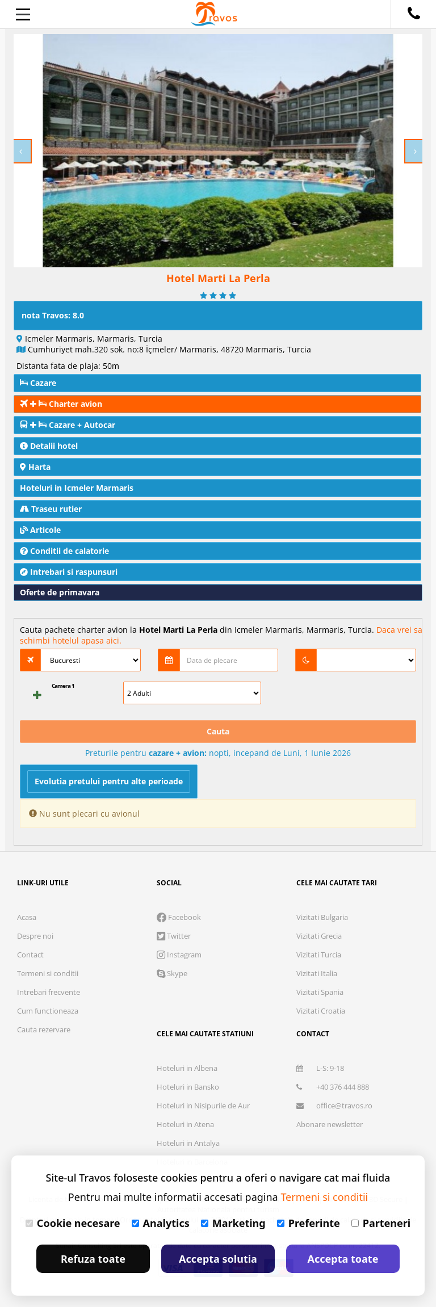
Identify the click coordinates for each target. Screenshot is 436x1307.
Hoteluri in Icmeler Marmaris (76, 487)
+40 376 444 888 (332, 1087)
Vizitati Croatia (320, 1011)
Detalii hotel (49, 445)
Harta (35, 466)
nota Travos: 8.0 (53, 315)
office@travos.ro (334, 1105)
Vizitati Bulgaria (322, 917)
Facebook (179, 917)
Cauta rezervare (43, 1029)
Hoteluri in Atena (185, 1124)
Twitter (174, 936)
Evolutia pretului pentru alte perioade (109, 781)
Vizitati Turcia (318, 954)
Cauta (218, 731)
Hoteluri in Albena (187, 1068)
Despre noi (35, 936)
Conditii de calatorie (64, 550)
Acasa (26, 917)
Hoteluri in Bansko (188, 1087)
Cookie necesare (73, 1223)
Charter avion (61, 403)
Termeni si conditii (47, 973)
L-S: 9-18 (320, 1068)
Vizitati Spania (319, 992)
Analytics (161, 1223)
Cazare (38, 382)
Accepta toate (343, 1259)
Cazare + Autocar (67, 424)
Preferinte (308, 1223)
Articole (40, 529)
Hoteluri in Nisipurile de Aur (203, 1105)
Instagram (179, 954)
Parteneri (380, 1223)
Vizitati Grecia (319, 936)
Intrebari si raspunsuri (69, 571)
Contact (30, 954)
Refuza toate (93, 1259)
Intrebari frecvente (48, 992)
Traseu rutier (51, 508)
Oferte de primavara (59, 592)
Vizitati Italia (316, 973)
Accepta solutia (218, 1259)
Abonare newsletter (329, 1124)
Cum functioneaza (47, 1011)
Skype (172, 973)
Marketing (233, 1223)
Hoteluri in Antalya (188, 1143)
